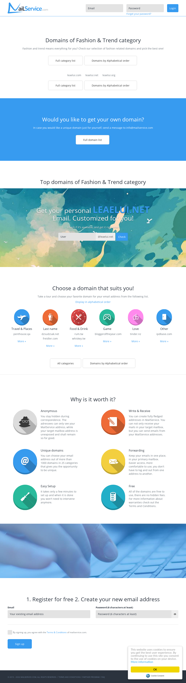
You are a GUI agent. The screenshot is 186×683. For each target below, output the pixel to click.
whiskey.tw (78, 338)
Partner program (91, 677)
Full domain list (92, 140)
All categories (65, 363)
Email (11, 607)
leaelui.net (91, 75)
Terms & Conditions (57, 632)
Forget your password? (138, 13)
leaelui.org (108, 75)
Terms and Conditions (69, 677)
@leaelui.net (105, 236)
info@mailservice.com (139, 127)
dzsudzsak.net (50, 334)
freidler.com (50, 338)
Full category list (65, 60)
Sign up (19, 644)
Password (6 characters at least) (114, 607)
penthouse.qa (21, 334)
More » (22, 341)
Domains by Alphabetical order (111, 60)
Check (122, 237)
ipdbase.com (164, 334)
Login (172, 8)
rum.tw (78, 334)
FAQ (103, 677)
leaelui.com (74, 75)
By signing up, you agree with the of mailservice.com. (50, 632)
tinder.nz (135, 334)
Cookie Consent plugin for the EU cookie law (155, 676)
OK (155, 669)
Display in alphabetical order (93, 302)
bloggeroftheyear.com (107, 334)
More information (142, 662)
